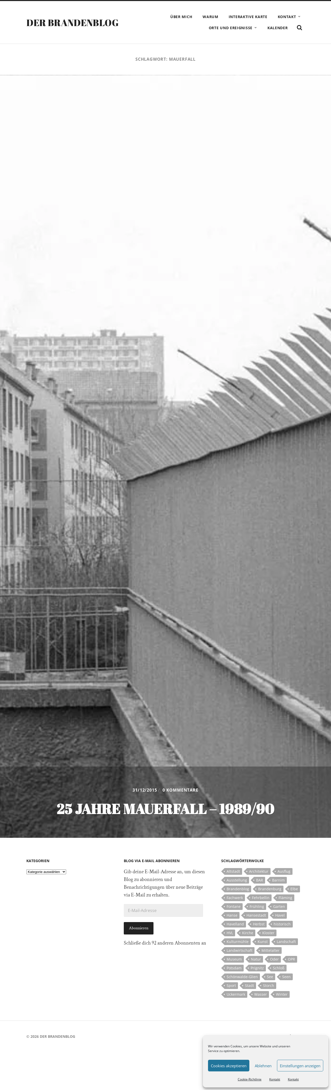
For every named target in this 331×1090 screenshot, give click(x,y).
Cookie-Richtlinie (249, 1079)
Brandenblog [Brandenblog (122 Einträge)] (238, 888)
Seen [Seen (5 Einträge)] (286, 976)
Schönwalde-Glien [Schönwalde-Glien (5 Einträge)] (242, 976)
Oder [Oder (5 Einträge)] (274, 959)
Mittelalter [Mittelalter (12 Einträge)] (270, 950)
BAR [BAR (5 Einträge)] (259, 880)
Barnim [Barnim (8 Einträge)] (278, 880)
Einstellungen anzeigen (300, 1065)
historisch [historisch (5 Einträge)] (282, 924)
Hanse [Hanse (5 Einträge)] (232, 915)
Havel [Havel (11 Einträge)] (280, 915)
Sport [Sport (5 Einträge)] (231, 985)
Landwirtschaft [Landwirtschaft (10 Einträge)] (239, 950)
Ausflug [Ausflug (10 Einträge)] (284, 871)
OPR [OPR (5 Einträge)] (291, 959)
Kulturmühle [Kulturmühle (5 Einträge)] (238, 941)
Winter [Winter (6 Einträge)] (282, 994)
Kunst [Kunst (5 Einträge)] (263, 941)
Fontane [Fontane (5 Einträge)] (234, 906)
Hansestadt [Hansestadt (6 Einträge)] (256, 915)
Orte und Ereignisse (230, 27)
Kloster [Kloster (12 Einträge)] (268, 932)
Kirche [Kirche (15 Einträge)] (247, 932)
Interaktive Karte (248, 16)
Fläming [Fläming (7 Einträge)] (285, 897)
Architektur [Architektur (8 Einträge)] (258, 871)
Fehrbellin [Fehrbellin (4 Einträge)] (261, 897)
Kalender (277, 27)
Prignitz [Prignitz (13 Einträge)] (257, 967)
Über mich (181, 16)
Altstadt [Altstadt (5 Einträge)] (233, 871)
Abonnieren (138, 928)
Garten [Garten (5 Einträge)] (279, 906)
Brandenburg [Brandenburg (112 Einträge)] (269, 888)
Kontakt (274, 1079)
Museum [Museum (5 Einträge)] (234, 959)
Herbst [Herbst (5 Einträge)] (259, 924)
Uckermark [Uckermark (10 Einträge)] (236, 994)
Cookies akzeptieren (229, 1065)
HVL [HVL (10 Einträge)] (230, 932)
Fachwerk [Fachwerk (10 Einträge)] (235, 897)
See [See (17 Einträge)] (270, 976)
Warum (210, 16)
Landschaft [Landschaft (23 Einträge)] (286, 941)
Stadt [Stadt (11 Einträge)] (249, 985)
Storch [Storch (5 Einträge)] (268, 985)
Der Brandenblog (72, 22)
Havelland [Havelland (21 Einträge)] (235, 924)
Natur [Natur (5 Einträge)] (256, 959)
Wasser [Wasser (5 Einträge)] (260, 994)
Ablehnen (263, 1065)
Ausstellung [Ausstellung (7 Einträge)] (237, 880)
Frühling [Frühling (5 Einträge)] (257, 906)
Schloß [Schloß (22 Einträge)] (278, 967)
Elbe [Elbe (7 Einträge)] (294, 888)
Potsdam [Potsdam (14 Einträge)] (234, 967)
